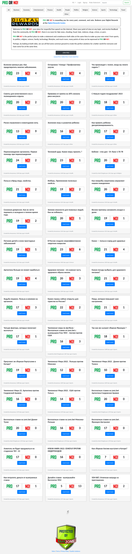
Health (59, 10)
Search (127, 3)
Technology (113, 10)
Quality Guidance (75, 551)
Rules (53, 551)
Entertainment (38, 10)
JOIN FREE (66, 53)
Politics (76, 10)
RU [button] (73, 3)
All (9, 10)
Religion (85, 10)
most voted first (73, 57)
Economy (27, 10)
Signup (85, 3)
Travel (123, 10)
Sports (103, 10)
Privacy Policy (65, 551)
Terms (58, 551)
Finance (50, 10)
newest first (57, 57)
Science (94, 10)
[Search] (111, 3)
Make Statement (94, 3)
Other (66, 14)
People (67, 10)
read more (22, 79)
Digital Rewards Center (56, 23)
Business (16, 10)
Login (79, 3)
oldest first (65, 57)
